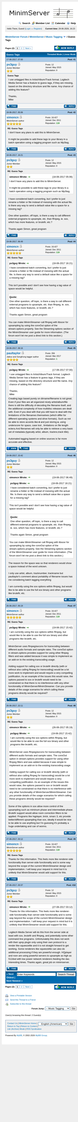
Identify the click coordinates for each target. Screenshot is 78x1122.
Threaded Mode (54, 54)
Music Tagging (54, 36)
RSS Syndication (34, 1029)
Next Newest (13, 980)
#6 (74, 455)
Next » (28, 48)
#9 (74, 839)
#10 (73, 885)
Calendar (58, 23)
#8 (74, 706)
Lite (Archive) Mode (16, 1029)
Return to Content (29, 1026)
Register (37, 29)
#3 (74, 155)
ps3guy (12, 64)
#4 (74, 241)
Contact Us (12, 1023)
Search (24, 23)
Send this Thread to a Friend (23, 1000)
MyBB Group (41, 1035)
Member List (41, 23)
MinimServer (37, 36)
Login (28, 29)
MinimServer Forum (16, 36)
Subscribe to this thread (20, 1004)
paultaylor (14, 353)
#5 (74, 348)
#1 (74, 59)
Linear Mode (70, 54)
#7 (74, 606)
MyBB (19, 1035)
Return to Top (13, 1026)
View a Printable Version (21, 995)
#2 (74, 112)
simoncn (13, 117)
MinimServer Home (27, 1023)
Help (71, 23)
